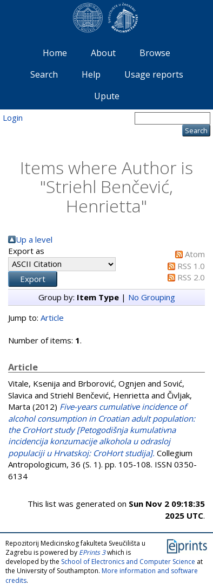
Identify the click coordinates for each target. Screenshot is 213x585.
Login (13, 117)
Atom (195, 254)
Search (44, 74)
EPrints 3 (92, 552)
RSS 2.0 (191, 277)
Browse (154, 53)
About (103, 53)
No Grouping (151, 297)
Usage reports (153, 74)
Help (91, 74)
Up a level (34, 239)
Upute (106, 96)
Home (55, 53)
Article (52, 317)
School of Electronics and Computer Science (128, 561)
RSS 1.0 (191, 265)
